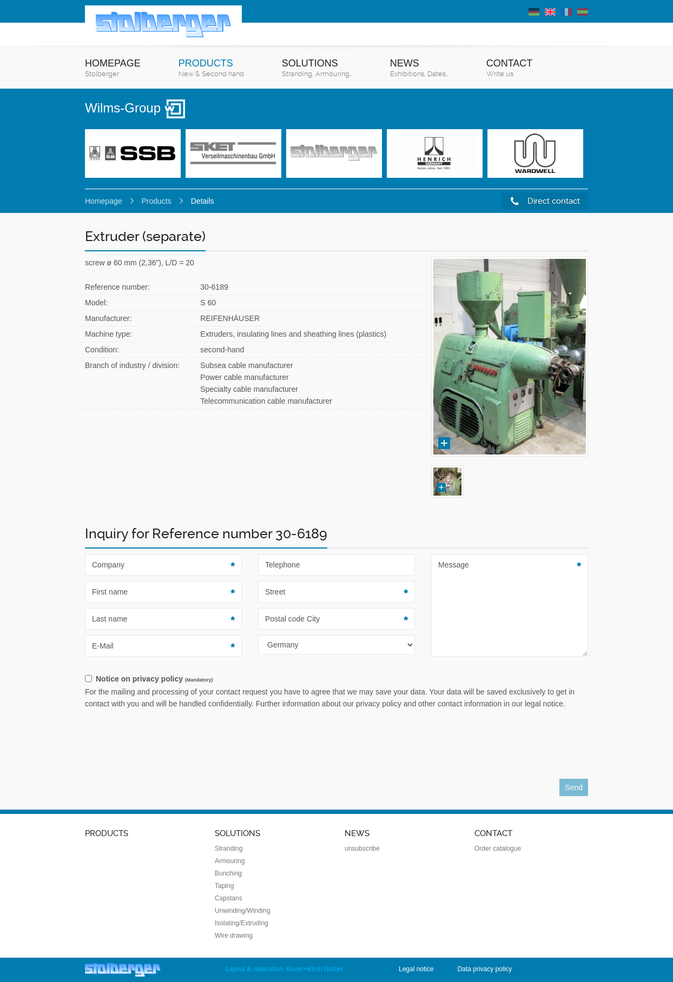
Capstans (228, 898)
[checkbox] (336, 679)
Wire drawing (234, 935)
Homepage (113, 68)
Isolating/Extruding (241, 923)
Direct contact (545, 201)
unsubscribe (362, 848)
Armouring (230, 861)
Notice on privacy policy (154, 678)
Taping (224, 886)
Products (211, 68)
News (419, 68)
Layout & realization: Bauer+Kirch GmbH (284, 969)
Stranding (228, 848)
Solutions (317, 68)
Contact (509, 68)
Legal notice (416, 969)
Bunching (228, 873)
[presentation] (167, 747)
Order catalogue (497, 848)
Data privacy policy (485, 969)
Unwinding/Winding (242, 910)
